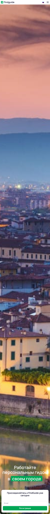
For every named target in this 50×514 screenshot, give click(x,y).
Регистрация (25, 508)
